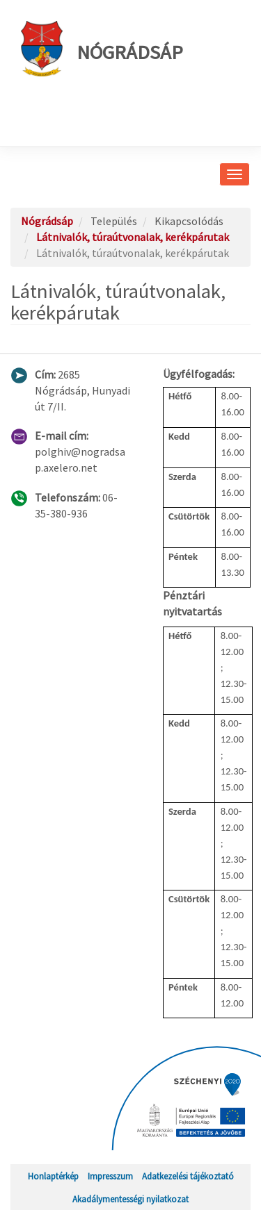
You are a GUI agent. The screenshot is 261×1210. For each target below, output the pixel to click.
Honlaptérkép (53, 1176)
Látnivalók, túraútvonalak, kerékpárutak (132, 237)
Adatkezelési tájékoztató (188, 1176)
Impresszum (110, 1176)
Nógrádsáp (102, 48)
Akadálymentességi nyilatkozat (130, 1198)
